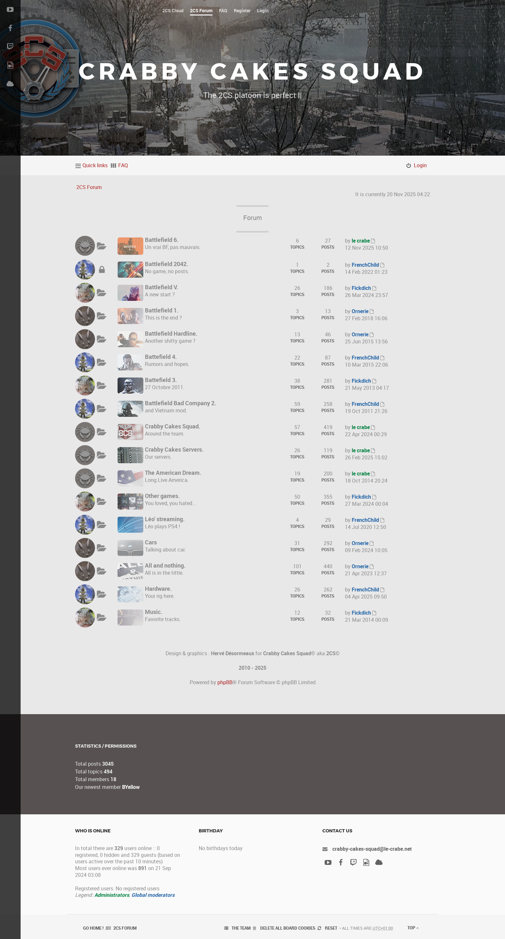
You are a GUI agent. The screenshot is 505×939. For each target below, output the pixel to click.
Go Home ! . (94, 928)
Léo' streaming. (165, 519)
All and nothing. (165, 565)
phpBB (225, 682)
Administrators (111, 894)
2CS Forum (89, 187)
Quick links (95, 165)
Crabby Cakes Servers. (174, 449)
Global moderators (153, 894)
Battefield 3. (161, 380)
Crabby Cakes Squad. (172, 426)
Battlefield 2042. (166, 264)
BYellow (131, 786)
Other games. (162, 496)
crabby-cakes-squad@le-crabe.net (372, 848)
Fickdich (361, 288)
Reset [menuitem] (331, 928)
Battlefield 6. (161, 240)
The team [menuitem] (241, 928)
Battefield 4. (161, 356)
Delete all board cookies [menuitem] (287, 928)
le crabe (361, 240)
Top (413, 928)
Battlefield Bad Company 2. (180, 403)
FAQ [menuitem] (123, 165)
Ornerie (360, 311)
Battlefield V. (161, 287)
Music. (153, 612)
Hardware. (158, 588)
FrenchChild (365, 264)
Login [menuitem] (420, 165)
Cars (151, 542)
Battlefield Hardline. (171, 333)
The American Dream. (173, 472)
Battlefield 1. (161, 310)
